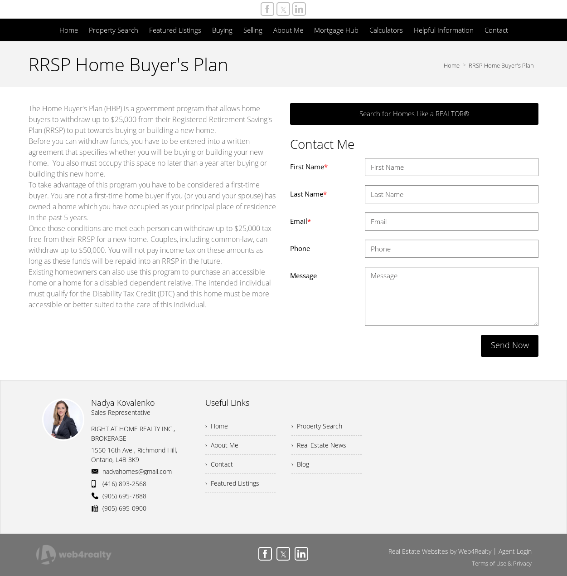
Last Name (308, 193)
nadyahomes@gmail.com (137, 471)
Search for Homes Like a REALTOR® (414, 113)
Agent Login (515, 551)
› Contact (219, 464)
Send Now (510, 345)
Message (303, 275)
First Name (309, 166)
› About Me (221, 445)
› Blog (300, 464)
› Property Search (316, 426)
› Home (216, 426)
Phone (300, 248)
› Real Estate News (318, 445)
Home (452, 65)
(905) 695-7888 (124, 496)
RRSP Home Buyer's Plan (501, 65)
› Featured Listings (232, 483)
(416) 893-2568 (124, 483)
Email (300, 221)
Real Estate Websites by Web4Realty (439, 551)
